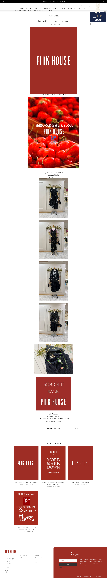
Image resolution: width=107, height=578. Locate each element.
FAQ (21, 559)
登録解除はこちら (62, 567)
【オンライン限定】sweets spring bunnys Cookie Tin (53, 1)
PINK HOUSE (57, 24)
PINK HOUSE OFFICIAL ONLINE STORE (53, 4)
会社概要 (36, 562)
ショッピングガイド (24, 555)
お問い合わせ (22, 557)
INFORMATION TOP (53, 429)
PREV (30, 429)
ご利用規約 (37, 555)
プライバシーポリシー (39, 557)
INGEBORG (76, 554)
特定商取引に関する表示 (39, 559)
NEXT (77, 429)
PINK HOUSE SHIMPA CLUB (25, 562)
